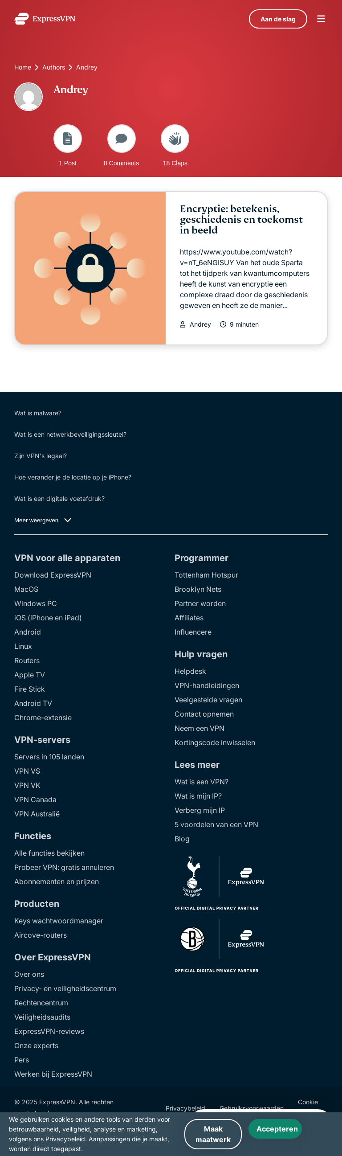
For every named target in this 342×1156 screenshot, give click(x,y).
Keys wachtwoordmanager (58, 920)
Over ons (29, 974)
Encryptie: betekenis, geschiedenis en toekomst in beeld (241, 219)
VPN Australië (37, 813)
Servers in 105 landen (49, 756)
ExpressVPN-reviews (49, 1031)
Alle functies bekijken (49, 853)
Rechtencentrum (41, 1002)
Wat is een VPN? (201, 781)
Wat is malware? (37, 413)
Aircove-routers (40, 935)
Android (27, 631)
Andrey (200, 324)
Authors (53, 67)
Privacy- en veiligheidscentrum (65, 988)
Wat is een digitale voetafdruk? (59, 498)
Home (22, 67)
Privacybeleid (185, 1108)
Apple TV (29, 674)
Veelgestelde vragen (208, 699)
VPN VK (27, 785)
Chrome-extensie (43, 717)
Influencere (193, 631)
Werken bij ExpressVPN (53, 1074)
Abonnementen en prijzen (56, 881)
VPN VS (27, 771)
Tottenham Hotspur (206, 574)
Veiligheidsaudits (42, 1017)
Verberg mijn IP (200, 810)
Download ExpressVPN (52, 574)
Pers (21, 1059)
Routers (27, 660)
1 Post (67, 145)
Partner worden (200, 603)
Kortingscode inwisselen (215, 742)
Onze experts (36, 1045)
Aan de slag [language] (278, 19)
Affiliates (189, 617)
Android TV (33, 703)
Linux (23, 646)
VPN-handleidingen (207, 685)
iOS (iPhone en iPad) (48, 617)
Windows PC (35, 603)
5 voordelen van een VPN (216, 824)
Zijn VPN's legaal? (40, 455)
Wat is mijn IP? (198, 795)
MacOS (26, 589)
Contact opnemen (204, 713)
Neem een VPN (199, 728)
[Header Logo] (44, 18)
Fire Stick (29, 689)
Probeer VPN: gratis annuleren (64, 867)
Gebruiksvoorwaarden (252, 1108)
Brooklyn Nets (198, 589)
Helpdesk (190, 671)
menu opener (321, 18)
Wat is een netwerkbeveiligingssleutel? (70, 434)
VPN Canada (35, 799)
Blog (182, 838)
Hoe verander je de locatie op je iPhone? (72, 477)
